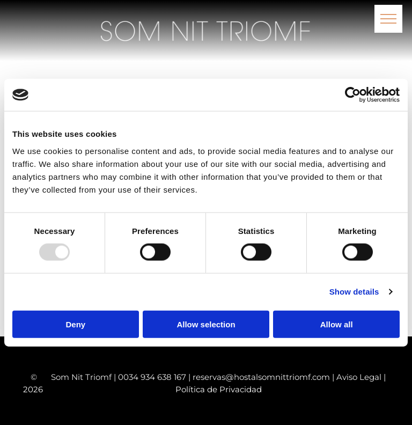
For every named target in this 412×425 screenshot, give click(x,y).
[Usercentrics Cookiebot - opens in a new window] (353, 95)
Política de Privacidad (218, 389)
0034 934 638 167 (152, 377)
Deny (75, 323)
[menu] (388, 19)
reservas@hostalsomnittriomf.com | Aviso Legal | (289, 377)
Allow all (336, 323)
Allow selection (205, 323)
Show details (354, 291)
